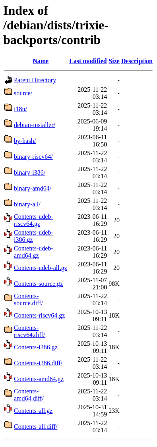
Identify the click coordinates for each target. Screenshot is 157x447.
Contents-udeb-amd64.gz (33, 252)
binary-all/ (27, 204)
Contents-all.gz (33, 410)
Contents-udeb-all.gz (40, 267)
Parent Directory (35, 80)
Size (114, 61)
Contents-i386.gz (36, 347)
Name (40, 61)
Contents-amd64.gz (39, 379)
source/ (23, 93)
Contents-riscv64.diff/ (29, 331)
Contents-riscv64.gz (39, 315)
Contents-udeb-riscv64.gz (33, 220)
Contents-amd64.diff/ (29, 395)
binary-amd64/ (32, 188)
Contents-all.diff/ (35, 426)
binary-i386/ (29, 172)
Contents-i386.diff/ (38, 363)
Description (137, 61)
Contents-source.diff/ (28, 299)
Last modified (88, 61)
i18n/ (20, 109)
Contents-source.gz (38, 283)
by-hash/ (25, 140)
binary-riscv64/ (33, 156)
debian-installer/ (34, 124)
